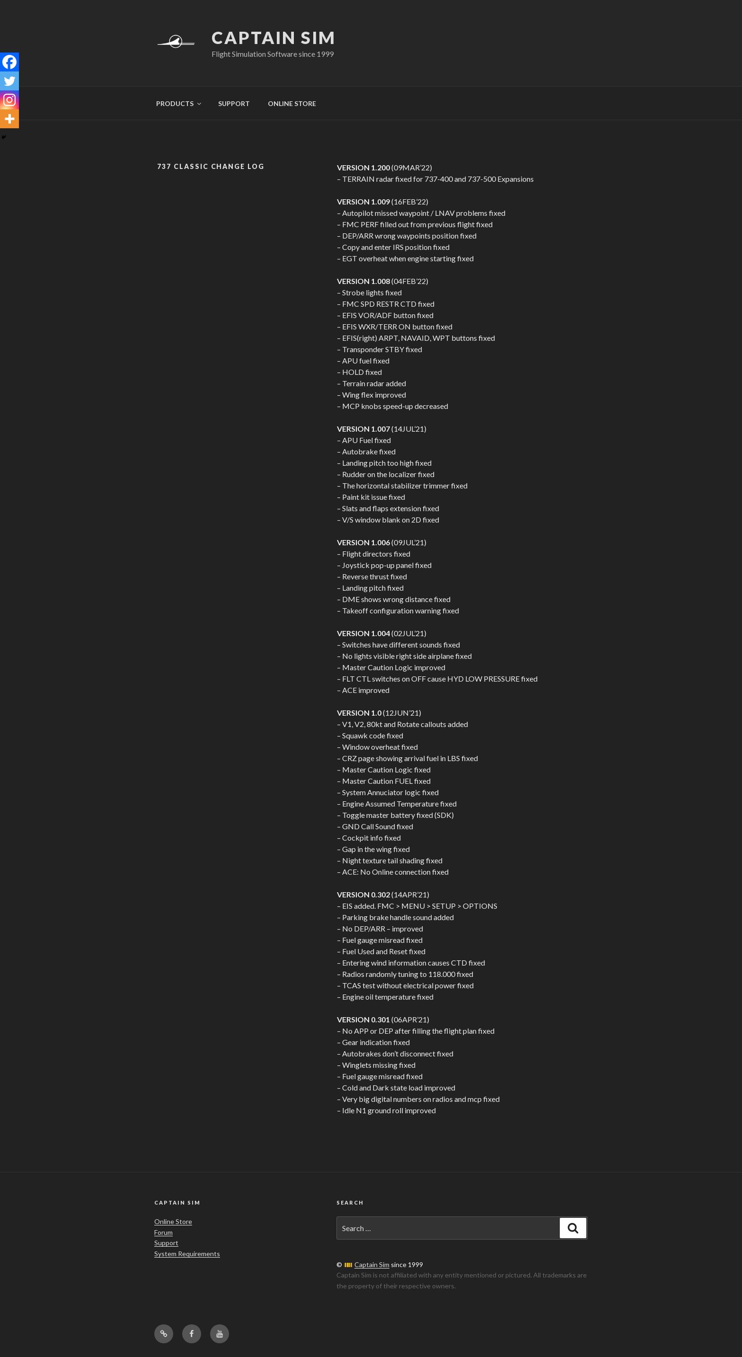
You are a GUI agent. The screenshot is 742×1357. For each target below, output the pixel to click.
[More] (9, 118)
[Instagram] (9, 99)
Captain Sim (274, 37)
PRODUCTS (179, 103)
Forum (163, 1232)
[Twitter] (9, 80)
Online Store (173, 1221)
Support (166, 1243)
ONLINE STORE (292, 103)
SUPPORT (234, 103)
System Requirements (187, 1254)
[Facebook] (9, 62)
